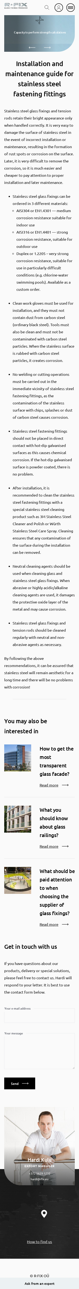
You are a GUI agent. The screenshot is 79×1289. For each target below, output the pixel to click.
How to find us (39, 1241)
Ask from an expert (40, 1283)
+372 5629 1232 (39, 1173)
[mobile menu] (70, 7)
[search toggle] (47, 7)
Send (19, 1083)
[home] (15, 8)
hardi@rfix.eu (39, 1179)
